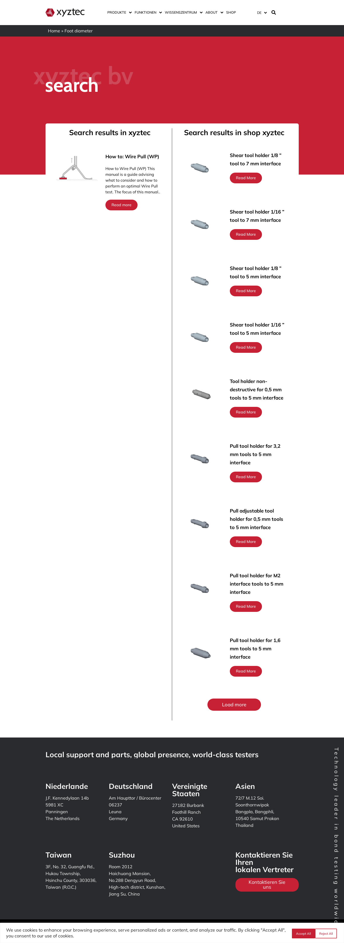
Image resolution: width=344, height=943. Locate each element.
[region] (172, 933)
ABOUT (213, 12)
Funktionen (147, 12)
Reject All (302, 933)
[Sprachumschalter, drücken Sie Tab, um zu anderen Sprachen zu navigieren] (262, 12)
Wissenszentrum (183, 12)
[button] (234, 705)
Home (54, 31)
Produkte (118, 12)
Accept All (326, 933)
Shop (231, 12)
